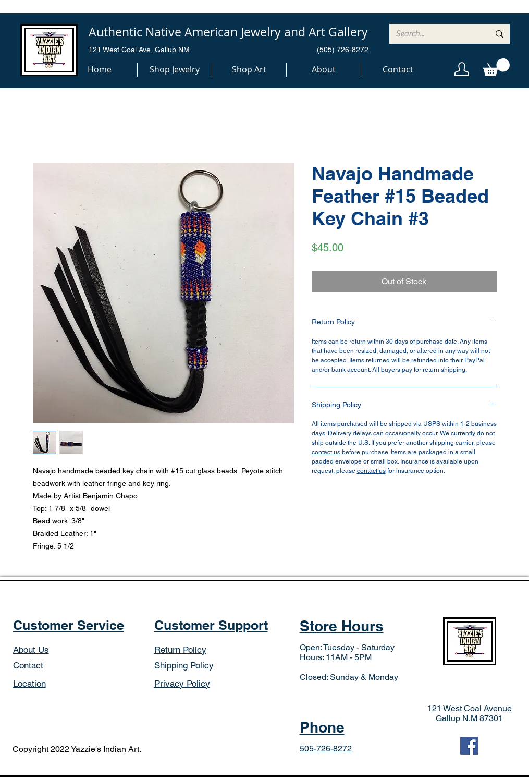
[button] (175, 70)
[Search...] (435, 34)
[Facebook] (469, 746)
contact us (326, 452)
